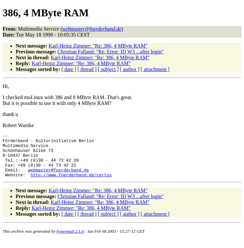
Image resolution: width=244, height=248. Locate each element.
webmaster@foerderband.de (58, 178)
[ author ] (130, 69)
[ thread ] (87, 69)
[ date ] (68, 69)
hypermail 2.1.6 (70, 240)
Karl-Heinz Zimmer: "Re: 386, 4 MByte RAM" (97, 46)
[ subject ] (108, 69)
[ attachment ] (155, 69)
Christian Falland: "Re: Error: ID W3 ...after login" (111, 51)
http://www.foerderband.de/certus (71, 183)
